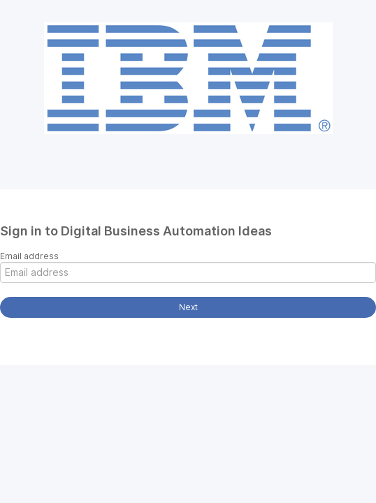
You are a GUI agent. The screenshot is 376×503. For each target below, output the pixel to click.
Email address (29, 256)
